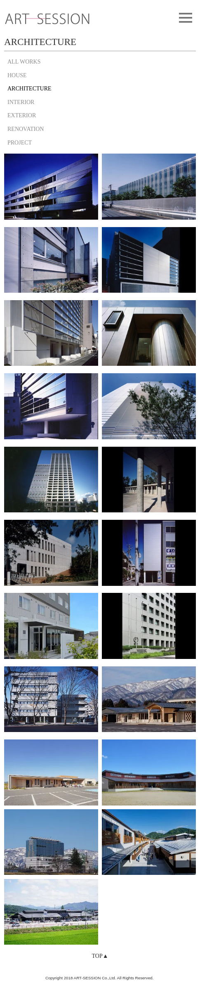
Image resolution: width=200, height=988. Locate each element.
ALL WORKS (24, 62)
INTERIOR (20, 102)
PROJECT (19, 143)
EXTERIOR (21, 115)
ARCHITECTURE (29, 88)
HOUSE (17, 75)
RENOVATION (25, 129)
